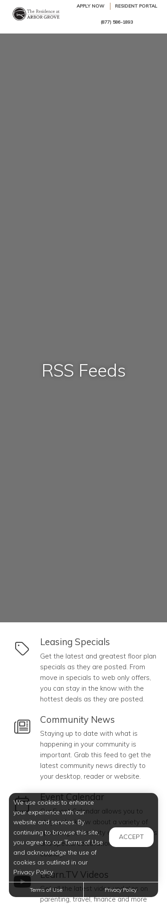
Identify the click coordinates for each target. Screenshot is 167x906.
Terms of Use (46, 889)
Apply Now (90, 6)
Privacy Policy (121, 889)
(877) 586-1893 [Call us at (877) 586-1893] (117, 22)
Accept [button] (131, 837)
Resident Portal (136, 6)
